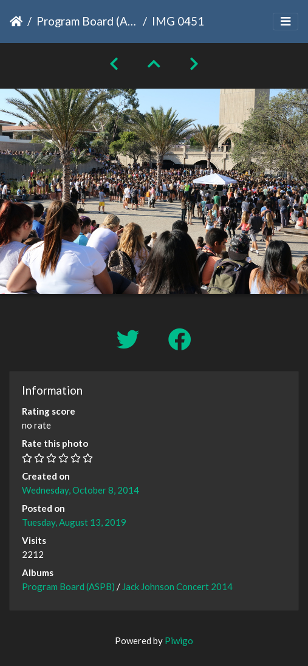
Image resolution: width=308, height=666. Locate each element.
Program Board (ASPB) (87, 21)
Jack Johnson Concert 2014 (177, 586)
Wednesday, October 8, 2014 (80, 489)
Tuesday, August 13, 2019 (74, 522)
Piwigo (179, 640)
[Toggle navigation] (285, 21)
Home (16, 21)
